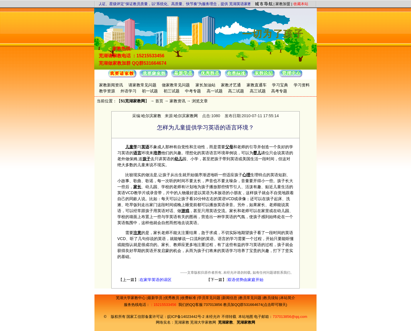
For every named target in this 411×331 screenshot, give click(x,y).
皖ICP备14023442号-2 (186, 316)
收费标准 (189, 298)
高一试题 (215, 91)
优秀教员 (172, 298)
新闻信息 (230, 298)
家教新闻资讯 (111, 85)
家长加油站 (205, 85)
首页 (159, 101)
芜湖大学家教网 (203, 322)
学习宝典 (280, 85)
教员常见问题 (251, 298)
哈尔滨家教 (151, 115)
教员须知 (271, 298)
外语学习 (128, 91)
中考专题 (193, 91)
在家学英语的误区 (156, 279)
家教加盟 (282, 4)
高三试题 (258, 91)
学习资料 (302, 85)
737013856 (213, 304)
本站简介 (287, 298)
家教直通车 (257, 85)
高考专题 (279, 91)
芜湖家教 (181, 322)
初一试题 (150, 91)
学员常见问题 (209, 298)
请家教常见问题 (142, 85)
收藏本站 (300, 4)
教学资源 (107, 91)
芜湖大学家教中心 (131, 298)
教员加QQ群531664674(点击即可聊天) (255, 304)
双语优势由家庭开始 (245, 279)
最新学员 (156, 298)
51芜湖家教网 (133, 101)
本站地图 (245, 316)
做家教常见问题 (176, 85)
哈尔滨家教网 (186, 115)
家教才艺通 (231, 85)
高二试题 (236, 91)
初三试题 (172, 91)
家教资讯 (178, 101)
